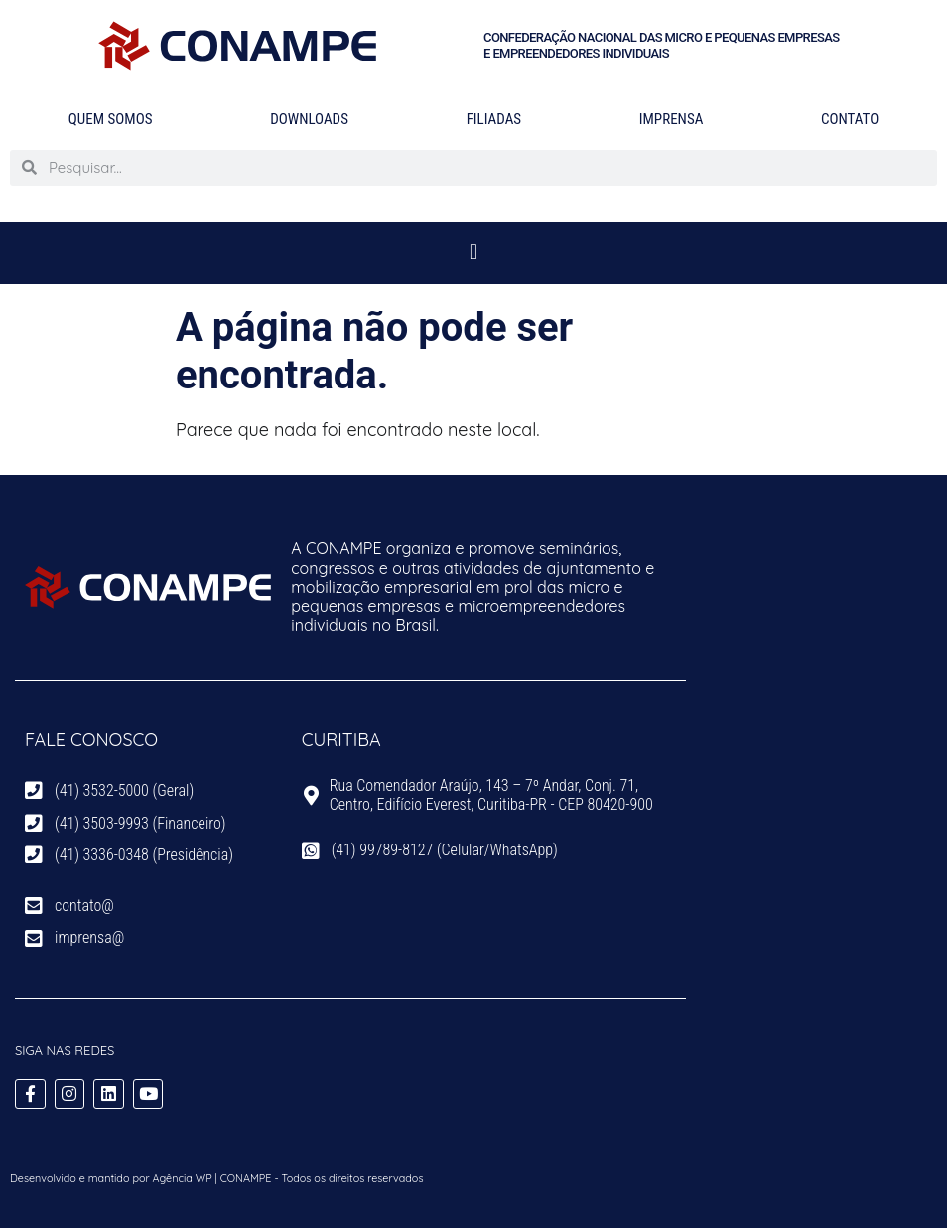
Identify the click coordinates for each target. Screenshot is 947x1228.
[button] (473, 252)
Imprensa (671, 119)
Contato (850, 119)
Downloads (309, 119)
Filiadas (494, 119)
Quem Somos (110, 119)
